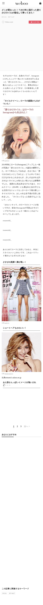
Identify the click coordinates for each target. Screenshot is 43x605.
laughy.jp (7, 160)
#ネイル (4, 17)
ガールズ (12, 593)
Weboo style (9, 22)
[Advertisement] (21, 46)
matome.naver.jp (9, 373)
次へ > (27, 426)
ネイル (4, 593)
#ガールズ (11, 17)
